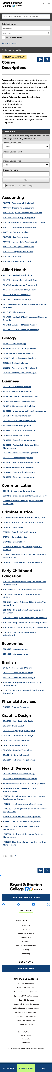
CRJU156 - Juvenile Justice (15, 537)
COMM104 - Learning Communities (19, 491)
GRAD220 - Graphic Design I (15, 745)
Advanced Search (10, 43)
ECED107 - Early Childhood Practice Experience (25, 623)
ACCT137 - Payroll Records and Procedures (22, 213)
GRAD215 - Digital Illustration (16, 740)
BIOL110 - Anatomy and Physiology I (19, 348)
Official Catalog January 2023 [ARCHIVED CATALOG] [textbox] (20, 16)
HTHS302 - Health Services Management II (22, 821)
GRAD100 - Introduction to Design (18, 721)
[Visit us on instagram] (18, 904)
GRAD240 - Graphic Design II (16, 755)
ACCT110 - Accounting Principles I (18, 203)
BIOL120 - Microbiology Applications (19, 358)
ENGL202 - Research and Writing (18, 673)
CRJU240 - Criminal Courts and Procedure (22, 562)
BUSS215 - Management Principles (19, 406)
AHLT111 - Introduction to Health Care (20, 280)
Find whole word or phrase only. (19, 186)
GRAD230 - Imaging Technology (17, 750)
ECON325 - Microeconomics (15, 654)
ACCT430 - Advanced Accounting (18, 261)
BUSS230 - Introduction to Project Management (25, 411)
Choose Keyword (10, 170)
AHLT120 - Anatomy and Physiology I (20, 285)
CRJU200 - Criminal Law (14, 542)
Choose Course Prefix (12, 143)
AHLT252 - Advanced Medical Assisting (21, 325)
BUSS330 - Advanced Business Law (19, 430)
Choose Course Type (11, 161)
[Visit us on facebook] (3, 904)
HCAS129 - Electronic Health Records (20, 779)
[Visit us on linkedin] (33, 904)
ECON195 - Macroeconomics (15, 649)
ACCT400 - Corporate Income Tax (18, 252)
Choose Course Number (13, 152)
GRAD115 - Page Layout (13, 726)
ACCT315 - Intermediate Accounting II (20, 242)
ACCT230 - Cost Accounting (15, 237)
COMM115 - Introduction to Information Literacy (24, 496)
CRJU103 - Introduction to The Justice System (24, 518)
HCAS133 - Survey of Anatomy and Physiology (24, 783)
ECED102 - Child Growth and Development (22, 589)
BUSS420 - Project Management (18, 458)
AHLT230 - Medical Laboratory (17, 299)
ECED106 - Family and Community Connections (25, 618)
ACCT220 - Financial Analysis (16, 232)
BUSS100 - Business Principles (17, 387)
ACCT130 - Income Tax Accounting (18, 208)
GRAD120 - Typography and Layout (19, 731)
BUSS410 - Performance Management (20, 453)
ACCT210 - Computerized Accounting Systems (24, 222)
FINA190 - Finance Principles (16, 707)
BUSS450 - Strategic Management (19, 477)
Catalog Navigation (13, 50)
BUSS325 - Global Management (17, 426)
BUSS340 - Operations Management (19, 440)
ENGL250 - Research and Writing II (19, 678)
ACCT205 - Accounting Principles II (19, 218)
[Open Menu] (49, 3)
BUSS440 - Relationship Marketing (19, 467)
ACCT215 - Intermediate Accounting (19, 227)
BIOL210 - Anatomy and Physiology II (20, 368)
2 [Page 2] (10, 856)
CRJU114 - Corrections (13, 527)
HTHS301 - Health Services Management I (22, 817)
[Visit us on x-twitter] (48, 904)
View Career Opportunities (26, 898)
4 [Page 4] (15, 856)
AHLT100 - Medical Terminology (17, 275)
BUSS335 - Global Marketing (16, 435)
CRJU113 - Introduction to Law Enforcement (23, 522)
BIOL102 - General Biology (14, 344)
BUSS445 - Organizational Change (19, 472)
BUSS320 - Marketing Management (19, 421)
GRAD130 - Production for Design (18, 736)
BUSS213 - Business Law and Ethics (19, 401)
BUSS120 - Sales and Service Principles (20, 396)
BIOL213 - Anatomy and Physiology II (19, 373)
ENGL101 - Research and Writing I (18, 668)
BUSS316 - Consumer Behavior (17, 416)
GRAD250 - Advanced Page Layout (19, 760)
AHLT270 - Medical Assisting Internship (21, 330)
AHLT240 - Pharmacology (15, 312)
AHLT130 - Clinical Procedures (16, 295)
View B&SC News (26, 968)
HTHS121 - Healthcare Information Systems (22, 804)
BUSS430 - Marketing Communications (21, 462)
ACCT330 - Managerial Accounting (18, 247)
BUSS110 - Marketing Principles (17, 391)
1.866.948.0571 (26, 910)
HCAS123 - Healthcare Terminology (19, 774)
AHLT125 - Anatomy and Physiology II (20, 290)
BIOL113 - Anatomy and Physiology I (19, 353)
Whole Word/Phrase (14, 38)
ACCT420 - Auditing (12, 256)
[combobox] (26, 16)
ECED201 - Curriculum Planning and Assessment (25, 627)
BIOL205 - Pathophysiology (15, 363)
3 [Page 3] (12, 856)
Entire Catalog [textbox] (7, 28)
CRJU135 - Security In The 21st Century (20, 532)
